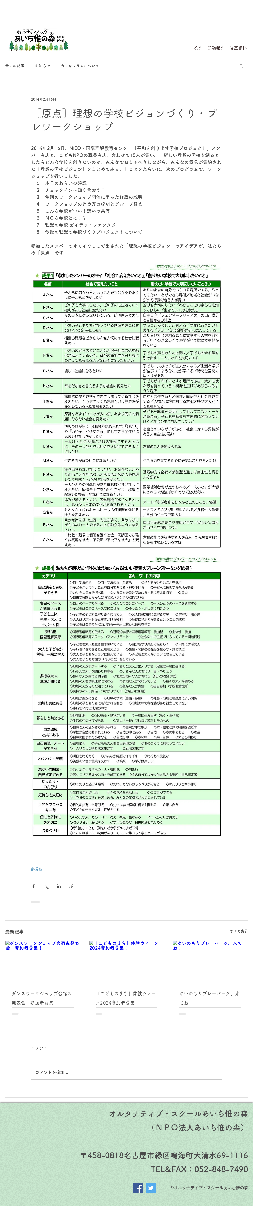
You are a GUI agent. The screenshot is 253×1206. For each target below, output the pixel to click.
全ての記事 (15, 66)
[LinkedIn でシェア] (58, 886)
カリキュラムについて (80, 66)
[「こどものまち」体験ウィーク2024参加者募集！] (126, 962)
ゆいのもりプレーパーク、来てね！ (209, 998)
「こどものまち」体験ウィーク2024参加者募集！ (126, 998)
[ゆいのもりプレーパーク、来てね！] (210, 962)
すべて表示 (239, 931)
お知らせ (42, 66)
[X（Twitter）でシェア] (46, 886)
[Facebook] (138, 1188)
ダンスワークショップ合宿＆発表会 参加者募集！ (42, 998)
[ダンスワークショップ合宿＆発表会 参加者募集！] (42, 962)
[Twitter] (151, 1188)
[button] (241, 66)
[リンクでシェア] (71, 886)
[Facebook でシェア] (33, 886)
